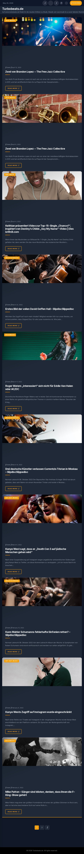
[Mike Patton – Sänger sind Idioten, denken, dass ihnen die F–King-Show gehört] (42, 760)
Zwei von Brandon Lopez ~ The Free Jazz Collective (35, 71)
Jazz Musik (10, 20)
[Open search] (61, 3)
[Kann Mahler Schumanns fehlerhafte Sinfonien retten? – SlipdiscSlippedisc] (42, 601)
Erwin (8, 67)
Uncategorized (11, 258)
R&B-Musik (9, 174)
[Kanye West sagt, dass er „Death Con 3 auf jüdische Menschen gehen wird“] (42, 518)
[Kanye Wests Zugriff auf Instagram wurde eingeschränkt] (42, 681)
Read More (13, 88)
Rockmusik (10, 335)
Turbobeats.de (12, 9)
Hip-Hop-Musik (11, 498)
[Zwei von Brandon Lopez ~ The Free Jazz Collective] (42, 40)
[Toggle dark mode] (66, 3)
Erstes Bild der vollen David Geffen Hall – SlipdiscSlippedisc (39, 309)
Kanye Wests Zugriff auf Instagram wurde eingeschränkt (38, 712)
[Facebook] (45, 3)
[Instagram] (56, 3)
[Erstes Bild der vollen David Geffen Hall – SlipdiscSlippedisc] (42, 278)
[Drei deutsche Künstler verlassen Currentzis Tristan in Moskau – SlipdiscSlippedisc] (42, 437)
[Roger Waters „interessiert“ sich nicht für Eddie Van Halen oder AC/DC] (42, 354)
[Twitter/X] (50, 3)
